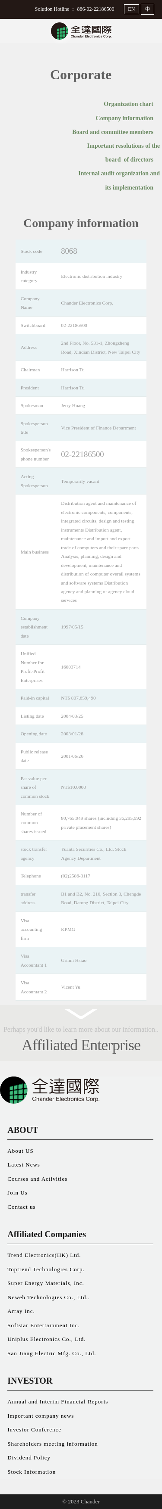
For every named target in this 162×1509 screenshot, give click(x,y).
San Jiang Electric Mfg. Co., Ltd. (51, 1353)
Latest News (23, 1164)
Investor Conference (34, 1429)
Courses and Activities (37, 1179)
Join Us (17, 1192)
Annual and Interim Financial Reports (57, 1401)
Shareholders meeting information (52, 1444)
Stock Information (31, 1472)
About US (20, 1151)
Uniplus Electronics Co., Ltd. (46, 1339)
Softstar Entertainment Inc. (43, 1325)
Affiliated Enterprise (81, 1045)
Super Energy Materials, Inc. (45, 1283)
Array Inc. (21, 1311)
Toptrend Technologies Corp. (45, 1269)
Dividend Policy (29, 1457)
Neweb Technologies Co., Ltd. (47, 1297)
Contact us (21, 1207)
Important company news (40, 1416)
